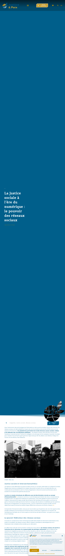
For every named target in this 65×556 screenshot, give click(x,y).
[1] (16, 497)
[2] (53, 505)
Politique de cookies (40, 553)
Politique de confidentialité (50, 553)
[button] (62, 535)
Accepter (34, 550)
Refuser (44, 550)
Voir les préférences (56, 550)
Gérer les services (33, 546)
